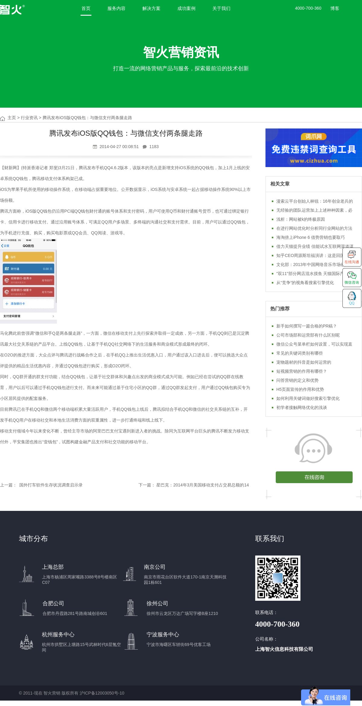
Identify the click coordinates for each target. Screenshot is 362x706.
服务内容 (116, 8)
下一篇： (146, 485)
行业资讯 (29, 117)
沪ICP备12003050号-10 (102, 693)
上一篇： (8, 485)
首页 (86, 8)
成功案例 (186, 8)
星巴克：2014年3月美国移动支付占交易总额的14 (202, 485)
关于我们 (221, 8)
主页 (12, 117)
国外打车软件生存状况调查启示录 (50, 485)
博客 (334, 8)
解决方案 (151, 8)
